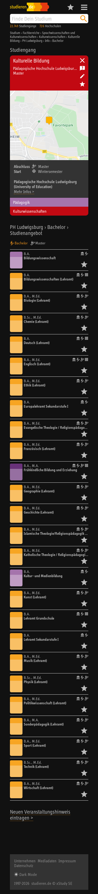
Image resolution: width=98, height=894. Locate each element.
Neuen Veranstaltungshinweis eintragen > (40, 815)
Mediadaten (47, 860)
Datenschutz (23, 865)
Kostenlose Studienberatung (82, 68)
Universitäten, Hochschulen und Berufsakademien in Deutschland (82, 60)
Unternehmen (25, 860)
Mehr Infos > (24, 191)
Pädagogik (21, 202)
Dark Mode (27, 874)
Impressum (67, 860)
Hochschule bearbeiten (82, 76)
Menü (84, 7)
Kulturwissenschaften (30, 211)
